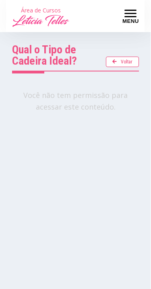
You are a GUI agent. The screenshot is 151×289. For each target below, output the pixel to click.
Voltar (122, 62)
